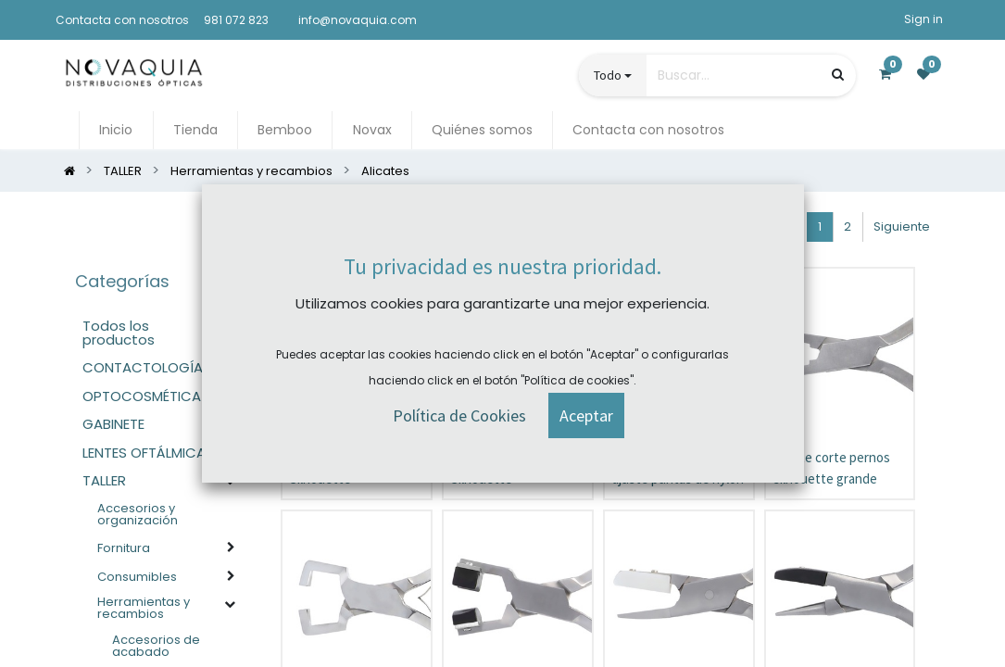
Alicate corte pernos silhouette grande (831, 467)
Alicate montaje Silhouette (334, 467)
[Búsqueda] (838, 74)
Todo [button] (608, 75)
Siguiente (901, 226)
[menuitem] (116, 130)
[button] (680, 226)
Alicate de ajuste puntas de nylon (678, 467)
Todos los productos (118, 332)
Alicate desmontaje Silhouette (506, 467)
